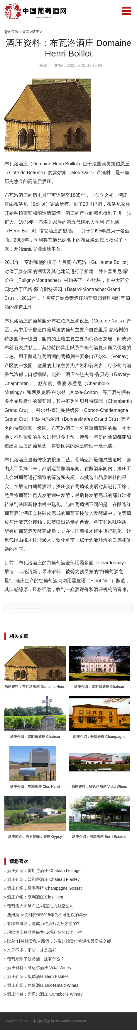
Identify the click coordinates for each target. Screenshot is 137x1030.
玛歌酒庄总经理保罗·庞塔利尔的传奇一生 (44, 932)
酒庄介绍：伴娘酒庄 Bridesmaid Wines (42, 985)
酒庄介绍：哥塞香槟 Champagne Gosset (44, 888)
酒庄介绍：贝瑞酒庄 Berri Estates (38, 976)
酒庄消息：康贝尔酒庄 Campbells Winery (44, 994)
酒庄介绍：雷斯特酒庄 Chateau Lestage (44, 870)
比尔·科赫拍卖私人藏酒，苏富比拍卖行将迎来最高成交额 (59, 941)
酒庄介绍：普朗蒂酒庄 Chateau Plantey (43, 879)
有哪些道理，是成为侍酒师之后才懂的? (43, 923)
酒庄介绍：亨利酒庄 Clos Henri (35, 897)
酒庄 (35, 32)
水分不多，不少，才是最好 (31, 950)
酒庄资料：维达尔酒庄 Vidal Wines (39, 967)
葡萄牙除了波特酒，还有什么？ (36, 958)
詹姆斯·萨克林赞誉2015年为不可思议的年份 (47, 914)
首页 (25, 32)
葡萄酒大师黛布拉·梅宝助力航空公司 (40, 905)
